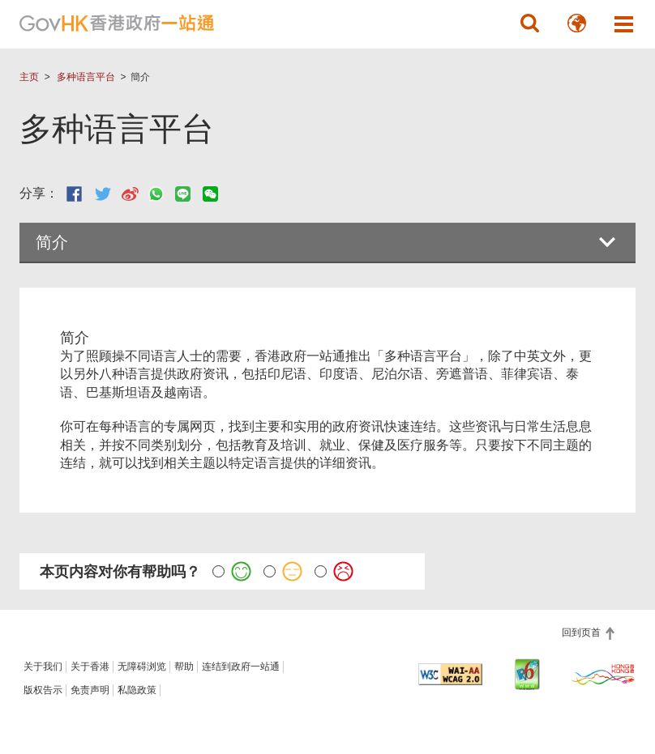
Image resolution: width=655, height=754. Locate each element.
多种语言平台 (86, 77)
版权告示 (43, 690)
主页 (29, 77)
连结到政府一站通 (241, 666)
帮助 (184, 666)
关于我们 (43, 666)
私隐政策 (137, 690)
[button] (530, 23)
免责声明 (90, 690)
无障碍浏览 (142, 666)
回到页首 (582, 632)
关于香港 (90, 666)
